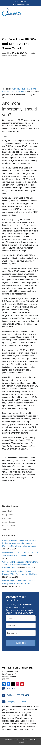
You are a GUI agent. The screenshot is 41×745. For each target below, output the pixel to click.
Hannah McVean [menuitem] (8, 526)
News (23, 55)
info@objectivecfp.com (22, 4)
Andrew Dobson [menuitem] (8, 522)
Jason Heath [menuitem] (7, 511)
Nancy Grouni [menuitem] (7, 515)
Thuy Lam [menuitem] (6, 529)
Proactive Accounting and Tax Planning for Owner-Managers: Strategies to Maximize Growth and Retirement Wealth (20, 543)
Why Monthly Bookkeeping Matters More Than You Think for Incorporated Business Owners (20, 565)
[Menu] (36, 22)
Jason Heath (7, 53)
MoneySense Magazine (11, 55)
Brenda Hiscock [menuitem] (8, 518)
